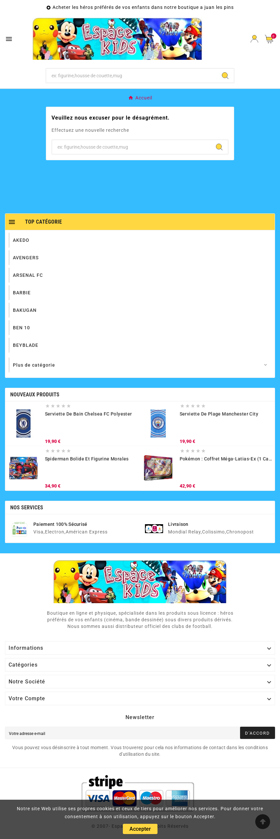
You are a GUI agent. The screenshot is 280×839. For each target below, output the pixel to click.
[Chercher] (131, 76)
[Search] (225, 75)
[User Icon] (254, 39)
